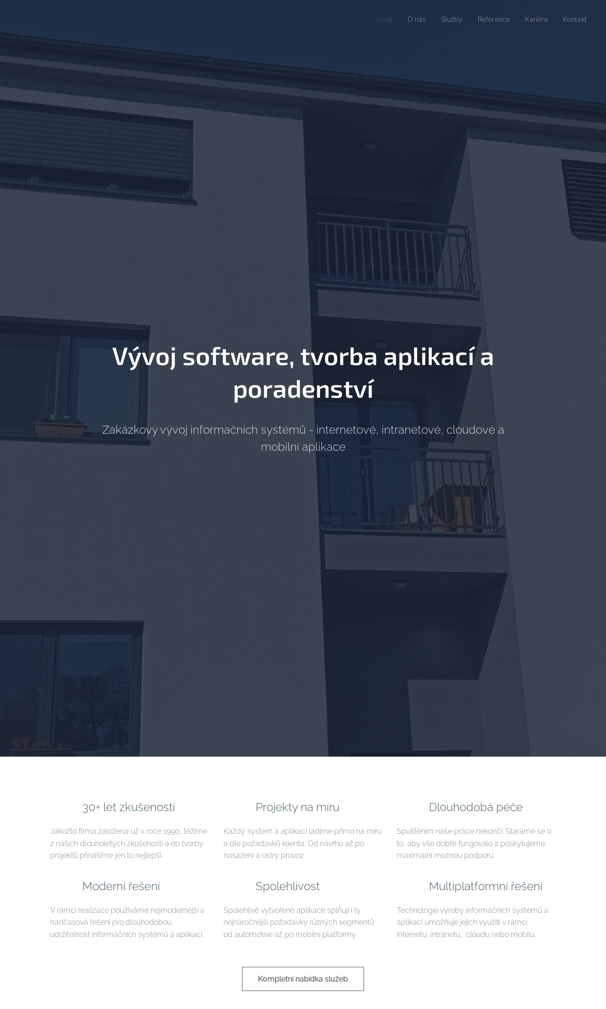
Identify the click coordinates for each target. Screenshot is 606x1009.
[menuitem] (374, 19)
